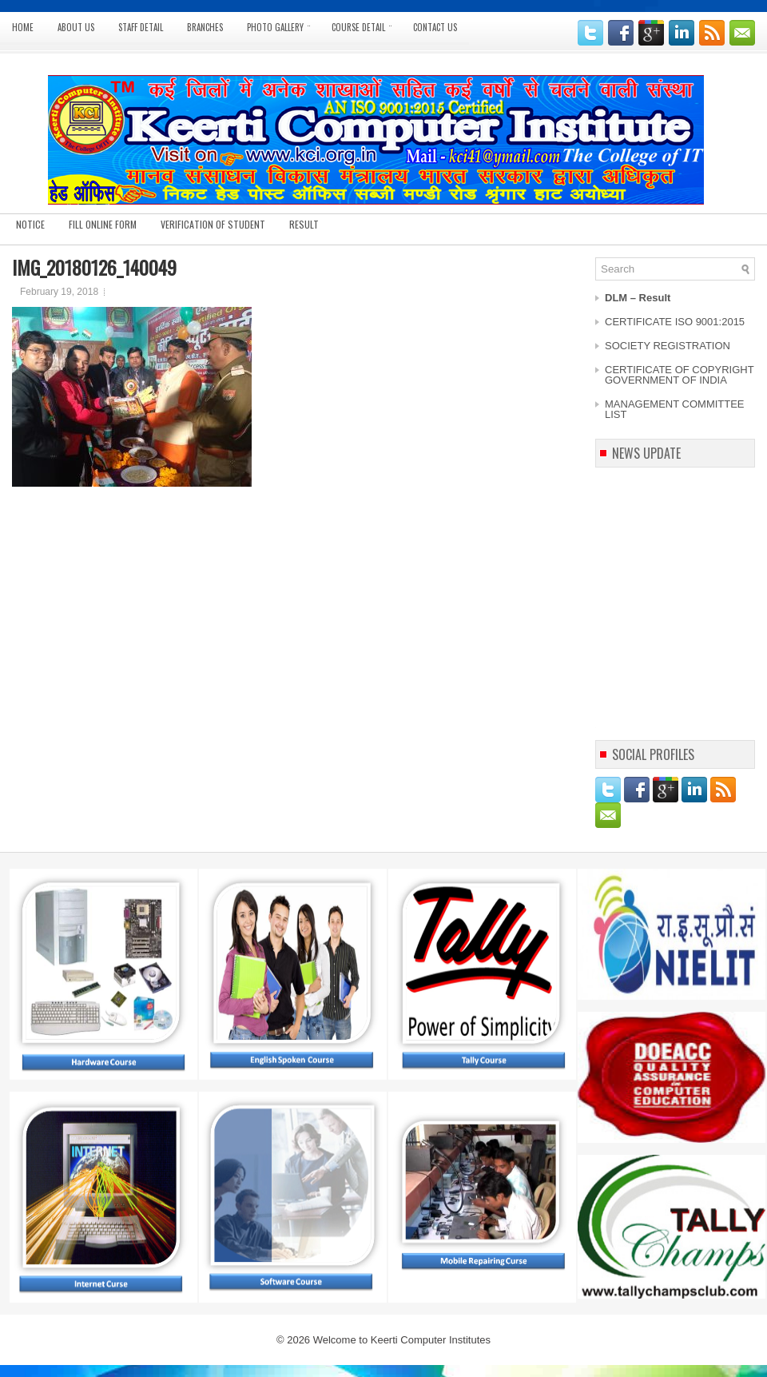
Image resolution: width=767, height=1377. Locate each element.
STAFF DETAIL (140, 27)
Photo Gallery (283, 23)
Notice (30, 224)
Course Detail (366, 23)
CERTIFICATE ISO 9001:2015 (675, 322)
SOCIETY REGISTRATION (667, 346)
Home (23, 27)
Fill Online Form (103, 224)
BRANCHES (205, 27)
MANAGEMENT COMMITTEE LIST (675, 409)
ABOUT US (76, 27)
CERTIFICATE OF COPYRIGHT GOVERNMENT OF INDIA (679, 375)
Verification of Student (213, 224)
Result (304, 224)
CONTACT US (435, 27)
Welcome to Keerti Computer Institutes (402, 1340)
